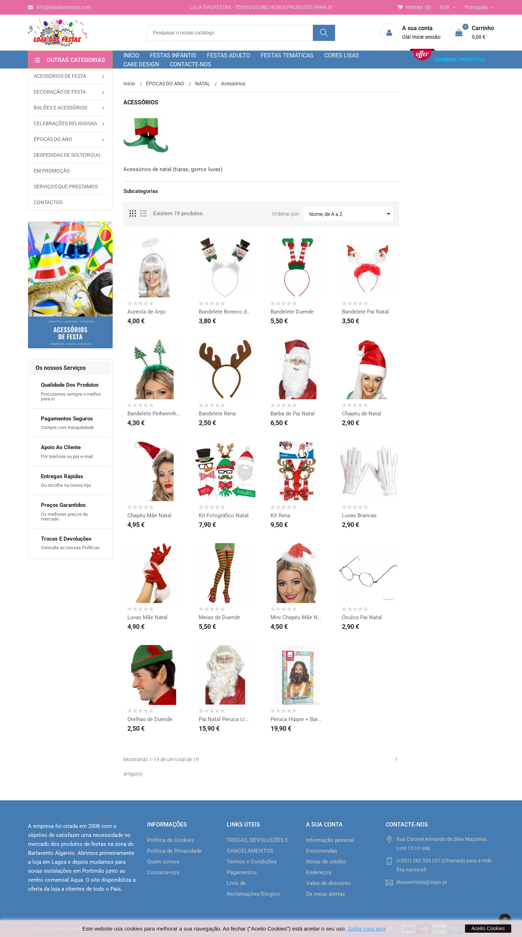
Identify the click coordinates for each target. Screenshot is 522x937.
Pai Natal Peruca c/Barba (225, 719)
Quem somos (163, 861)
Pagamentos (242, 872)
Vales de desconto (328, 883)
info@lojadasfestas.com (59, 7)
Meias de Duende (219, 617)
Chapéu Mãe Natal (149, 515)
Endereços (318, 872)
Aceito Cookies (488, 928)
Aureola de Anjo (146, 312)
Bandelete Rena (217, 413)
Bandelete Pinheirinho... (153, 413)
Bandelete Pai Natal (365, 312)
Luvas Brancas (359, 515)
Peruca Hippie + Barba (297, 719)
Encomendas (321, 851)
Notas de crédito (326, 861)
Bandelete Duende (292, 312)
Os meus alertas (325, 894)
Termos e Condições (252, 861)
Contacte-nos (163, 872)
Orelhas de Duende (149, 719)
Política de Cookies (170, 840)
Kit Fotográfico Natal (224, 515)
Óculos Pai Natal (362, 617)
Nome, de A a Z (351, 213)
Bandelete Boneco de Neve (225, 312)
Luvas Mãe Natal (147, 617)
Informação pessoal (330, 840)
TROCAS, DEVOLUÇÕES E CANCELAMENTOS (257, 845)
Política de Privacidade (174, 851)
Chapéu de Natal (361, 413)
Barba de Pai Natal (293, 413)
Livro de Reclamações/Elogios (253, 888)
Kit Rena (280, 515)
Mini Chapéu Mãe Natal (297, 617)
